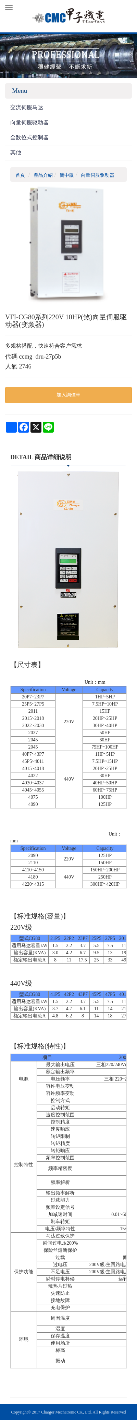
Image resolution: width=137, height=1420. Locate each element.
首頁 (20, 175)
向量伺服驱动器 (29, 122)
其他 (15, 152)
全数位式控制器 (29, 137)
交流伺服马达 (26, 107)
